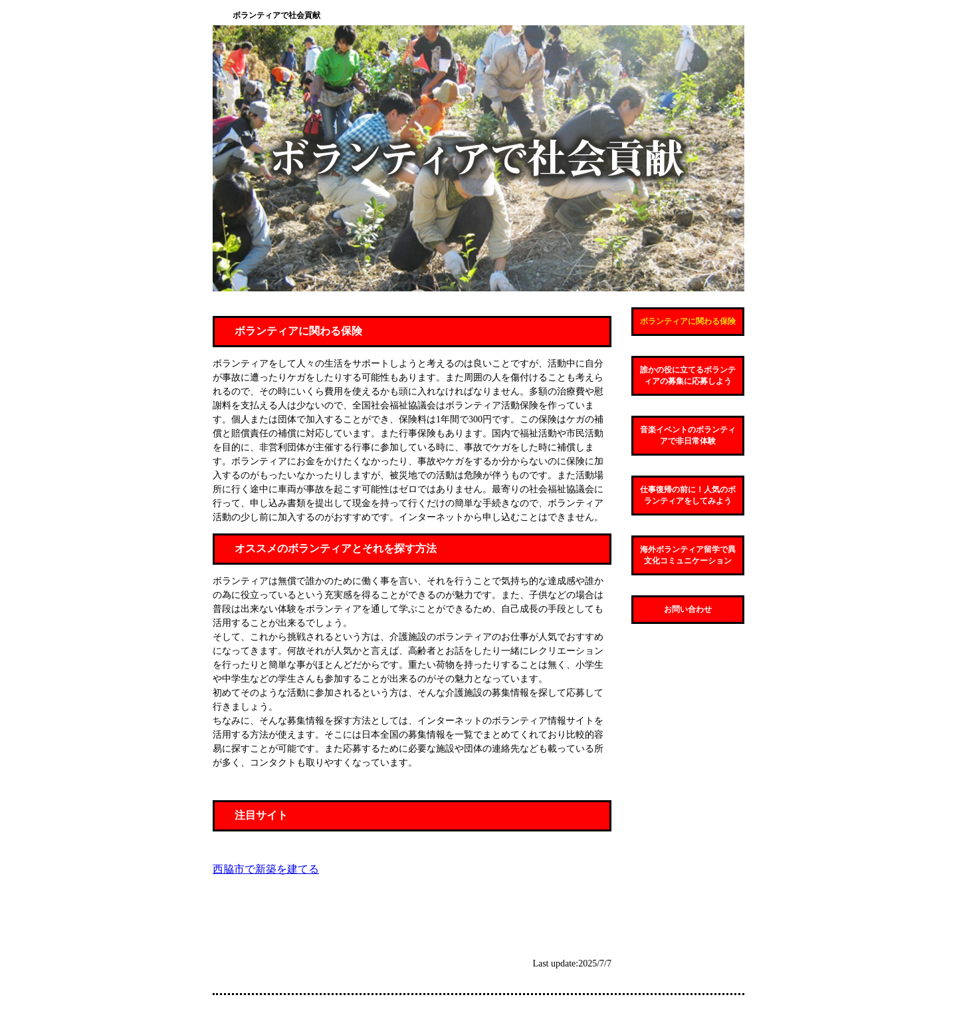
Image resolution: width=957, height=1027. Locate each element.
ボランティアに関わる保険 (688, 321)
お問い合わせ (688, 609)
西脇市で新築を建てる (266, 869)
